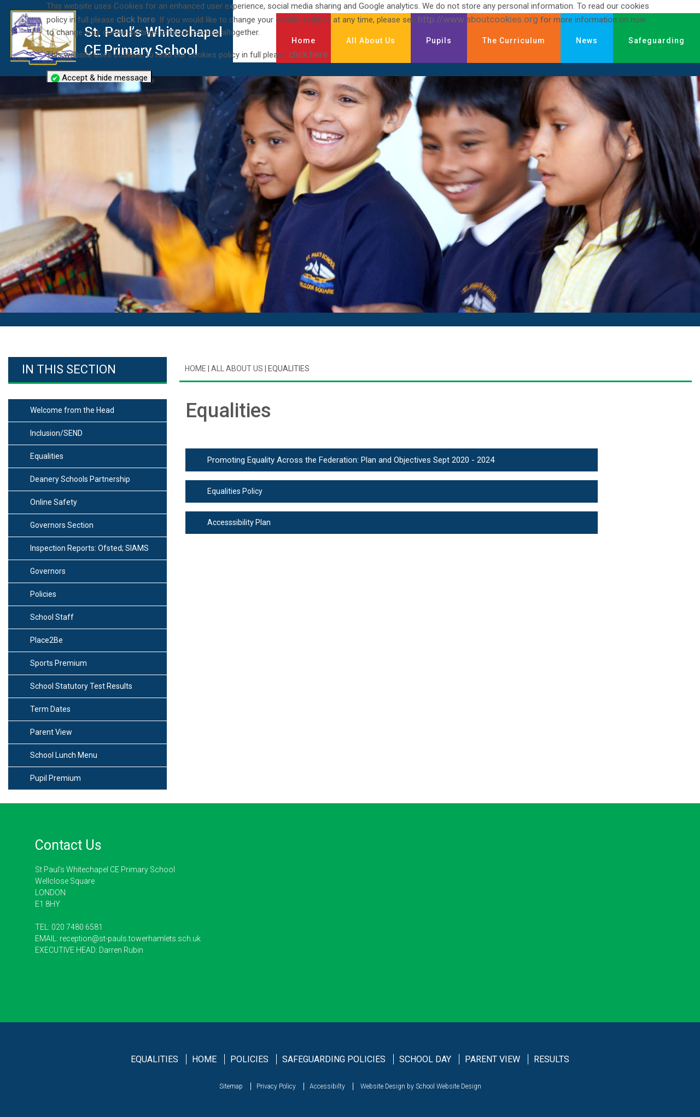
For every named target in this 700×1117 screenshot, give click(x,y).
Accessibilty (327, 1086)
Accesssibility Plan (239, 522)
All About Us (236, 368)
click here (135, 19)
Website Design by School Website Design (420, 1086)
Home (195, 368)
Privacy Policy (276, 1086)
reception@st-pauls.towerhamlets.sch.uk (129, 938)
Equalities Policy (234, 491)
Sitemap (231, 1086)
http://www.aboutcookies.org (478, 19)
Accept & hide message (99, 78)
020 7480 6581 (77, 927)
